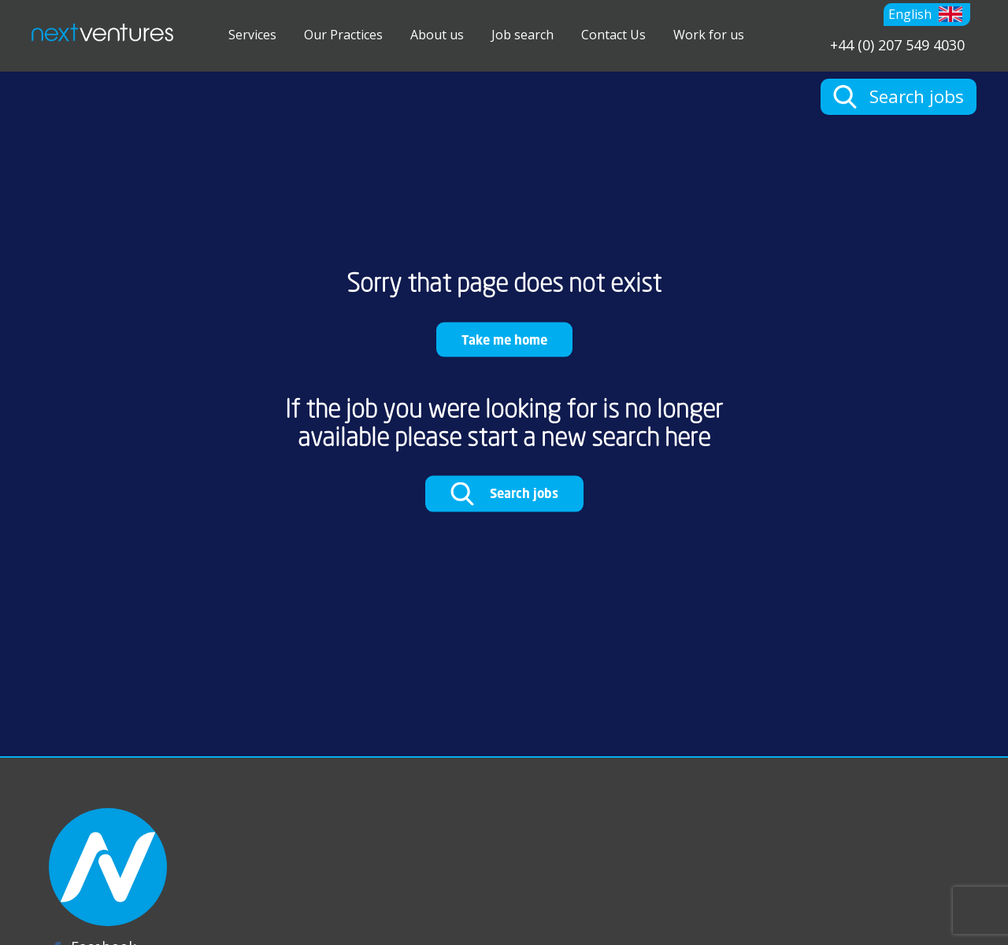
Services (252, 34)
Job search (522, 34)
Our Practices (343, 34)
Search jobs (504, 494)
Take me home (504, 338)
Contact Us (613, 34)
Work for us (708, 34)
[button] (927, 14)
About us (437, 34)
